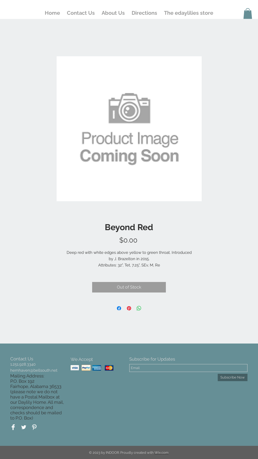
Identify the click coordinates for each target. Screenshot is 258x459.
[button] (247, 13)
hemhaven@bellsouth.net (33, 370)
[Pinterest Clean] (34, 427)
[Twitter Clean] (24, 427)
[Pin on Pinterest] (129, 308)
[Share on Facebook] (119, 308)
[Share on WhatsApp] (139, 308)
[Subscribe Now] (232, 377)
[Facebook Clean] (13, 427)
